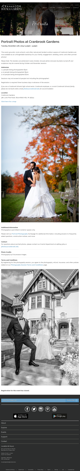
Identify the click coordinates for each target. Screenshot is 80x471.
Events (59, 7)
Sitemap (56, 469)
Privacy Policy (40, 469)
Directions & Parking (10, 469)
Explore (52, 7)
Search (77, 5)
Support (67, 7)
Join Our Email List (41, 400)
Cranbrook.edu (71, 469)
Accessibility (30, 469)
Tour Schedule (7, 454)
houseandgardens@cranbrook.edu (8, 462)
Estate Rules (21, 469)
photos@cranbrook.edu (31, 89)
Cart (71, 5)
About (45, 7)
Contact (76, 7)
